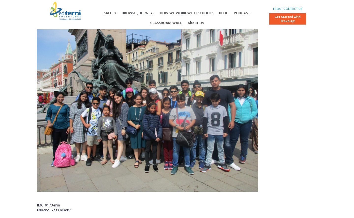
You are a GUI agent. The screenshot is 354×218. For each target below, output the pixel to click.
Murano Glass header (54, 210)
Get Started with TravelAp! (288, 19)
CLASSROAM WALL (166, 22)
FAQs (276, 9)
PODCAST (242, 13)
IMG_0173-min (48, 205)
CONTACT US (293, 9)
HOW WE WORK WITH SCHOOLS (187, 13)
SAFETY (110, 13)
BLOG (223, 13)
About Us (196, 22)
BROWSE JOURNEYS (138, 13)
